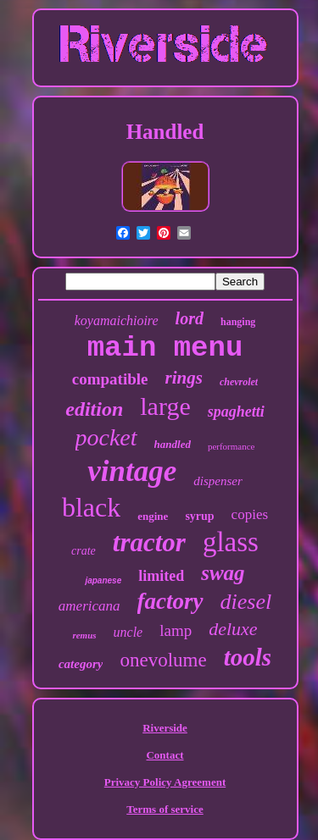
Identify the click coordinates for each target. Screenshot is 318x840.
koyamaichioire (117, 320)
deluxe (233, 628)
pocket (106, 437)
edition (94, 409)
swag (222, 572)
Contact (164, 755)
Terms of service (165, 809)
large (165, 406)
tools (247, 657)
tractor (149, 542)
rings (184, 378)
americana (89, 606)
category (81, 664)
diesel (246, 601)
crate (83, 550)
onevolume (163, 660)
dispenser (218, 481)
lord (190, 318)
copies (250, 514)
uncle (128, 632)
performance (231, 446)
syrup (199, 516)
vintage (131, 471)
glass (231, 542)
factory (170, 601)
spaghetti (236, 411)
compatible (110, 379)
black (91, 507)
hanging (237, 322)
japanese (103, 580)
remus (84, 635)
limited (161, 575)
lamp (175, 630)
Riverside (164, 727)
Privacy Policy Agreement (165, 782)
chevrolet (239, 382)
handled (172, 444)
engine (152, 516)
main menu (165, 348)
